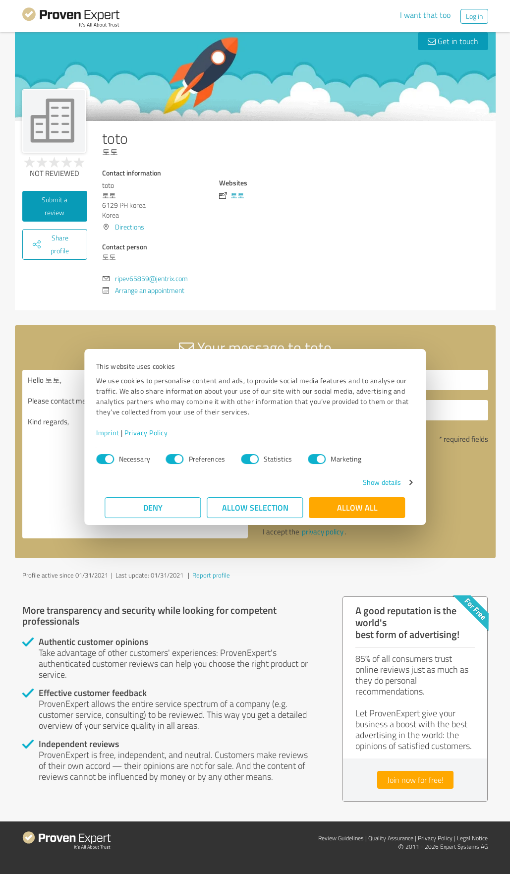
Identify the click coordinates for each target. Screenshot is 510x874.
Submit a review (54, 206)
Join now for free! (415, 779)
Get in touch (453, 41)
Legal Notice (472, 838)
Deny (153, 507)
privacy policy (322, 531)
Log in (474, 16)
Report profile (211, 575)
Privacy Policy (154, 432)
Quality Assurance (390, 838)
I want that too (425, 14)
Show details (373, 482)
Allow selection (255, 507)
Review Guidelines (341, 838)
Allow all (357, 507)
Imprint (116, 432)
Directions (129, 227)
